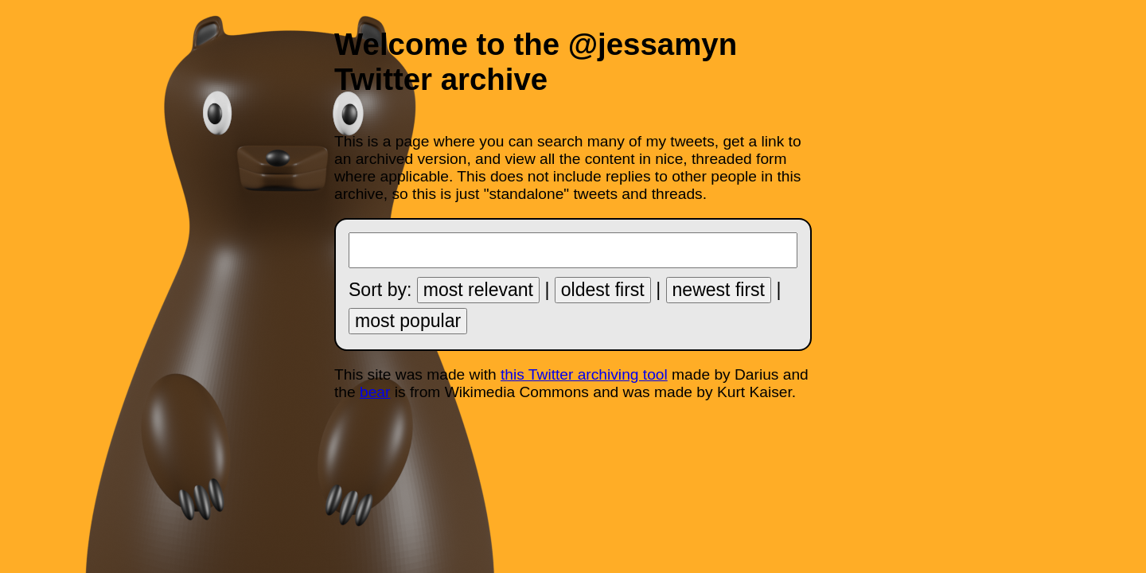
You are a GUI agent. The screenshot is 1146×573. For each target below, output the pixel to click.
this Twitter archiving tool (584, 374)
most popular (408, 320)
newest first (718, 289)
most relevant (478, 289)
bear (375, 392)
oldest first (603, 289)
